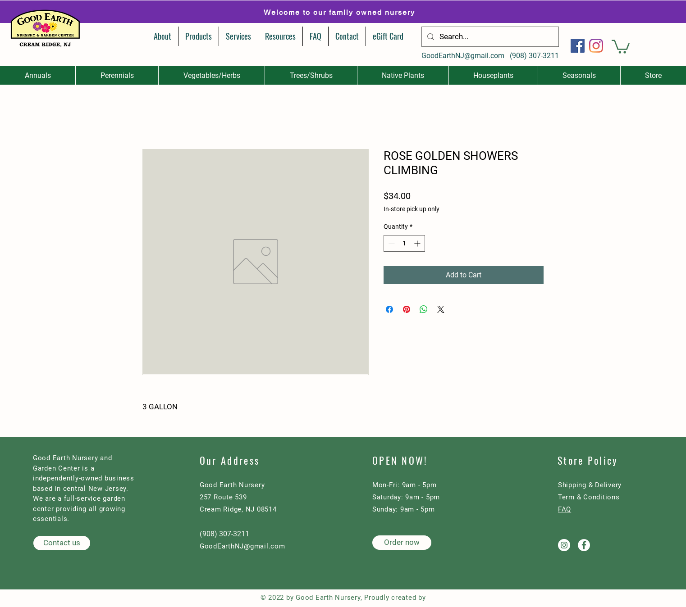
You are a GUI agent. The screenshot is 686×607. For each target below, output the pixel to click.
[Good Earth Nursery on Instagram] (564, 545)
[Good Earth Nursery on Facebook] (584, 545)
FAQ (564, 509)
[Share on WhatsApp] (423, 309)
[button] (621, 46)
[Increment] (418, 243)
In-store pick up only (411, 209)
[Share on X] (440, 309)
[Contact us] (61, 543)
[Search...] (489, 36)
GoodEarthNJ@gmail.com (462, 55)
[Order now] (401, 542)
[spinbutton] (404, 243)
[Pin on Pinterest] (406, 309)
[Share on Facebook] (389, 309)
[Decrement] (390, 243)
